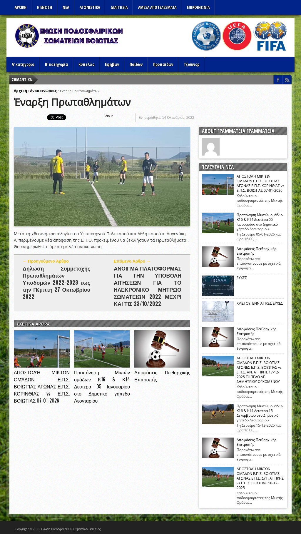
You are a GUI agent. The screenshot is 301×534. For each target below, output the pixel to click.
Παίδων (136, 64)
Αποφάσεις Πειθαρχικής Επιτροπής (256, 251)
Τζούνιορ (191, 64)
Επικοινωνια (198, 7)
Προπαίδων (163, 64)
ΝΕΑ (66, 7)
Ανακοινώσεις (43, 90)
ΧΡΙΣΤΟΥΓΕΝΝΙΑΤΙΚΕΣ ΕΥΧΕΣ (260, 303)
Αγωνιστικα (90, 7)
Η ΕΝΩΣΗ (44, 7)
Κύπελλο (86, 64)
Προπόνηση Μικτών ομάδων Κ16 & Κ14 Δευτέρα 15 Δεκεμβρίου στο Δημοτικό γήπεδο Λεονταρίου (260, 413)
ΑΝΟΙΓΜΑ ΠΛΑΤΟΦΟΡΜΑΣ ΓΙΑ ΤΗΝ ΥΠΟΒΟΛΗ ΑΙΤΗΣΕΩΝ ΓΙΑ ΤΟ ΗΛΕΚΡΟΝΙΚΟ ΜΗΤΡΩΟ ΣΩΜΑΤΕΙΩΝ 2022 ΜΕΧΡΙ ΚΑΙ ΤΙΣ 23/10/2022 (147, 286)
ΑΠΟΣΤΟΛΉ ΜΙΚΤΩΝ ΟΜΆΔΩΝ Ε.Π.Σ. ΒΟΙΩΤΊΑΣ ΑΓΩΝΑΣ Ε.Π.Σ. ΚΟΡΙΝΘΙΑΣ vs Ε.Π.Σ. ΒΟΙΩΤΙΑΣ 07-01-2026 (42, 386)
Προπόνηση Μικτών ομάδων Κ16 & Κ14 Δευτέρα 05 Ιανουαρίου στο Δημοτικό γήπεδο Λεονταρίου (102, 386)
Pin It (109, 116)
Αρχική (20, 90)
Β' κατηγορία (56, 64)
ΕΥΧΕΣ (242, 278)
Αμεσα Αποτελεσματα (157, 7)
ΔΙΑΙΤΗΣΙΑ (119, 7)
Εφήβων (112, 64)
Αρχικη (20, 7)
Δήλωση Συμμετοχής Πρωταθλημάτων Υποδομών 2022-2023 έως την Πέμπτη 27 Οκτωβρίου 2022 (56, 282)
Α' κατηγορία (23, 64)
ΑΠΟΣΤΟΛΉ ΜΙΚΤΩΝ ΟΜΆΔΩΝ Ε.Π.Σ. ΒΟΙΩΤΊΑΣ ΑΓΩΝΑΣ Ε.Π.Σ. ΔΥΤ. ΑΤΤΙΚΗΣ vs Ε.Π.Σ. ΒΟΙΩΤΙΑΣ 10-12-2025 (260, 478)
